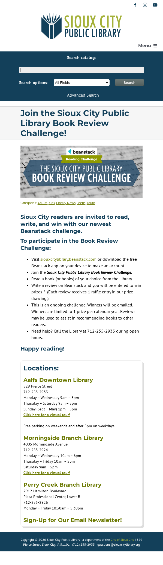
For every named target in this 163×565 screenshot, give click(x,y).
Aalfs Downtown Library (58, 380)
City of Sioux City (123, 540)
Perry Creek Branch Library (62, 484)
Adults (42, 203)
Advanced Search (83, 95)
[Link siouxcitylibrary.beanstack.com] (68, 259)
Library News (66, 203)
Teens (81, 203)
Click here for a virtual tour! (46, 414)
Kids (52, 203)
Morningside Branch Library (63, 438)
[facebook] (135, 5)
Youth (91, 203)
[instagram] (145, 5)
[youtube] (155, 5)
